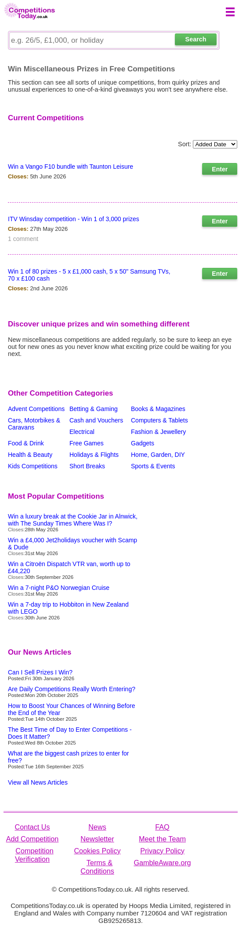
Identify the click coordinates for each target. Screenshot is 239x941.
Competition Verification (34, 855)
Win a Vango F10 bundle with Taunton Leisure (70, 166)
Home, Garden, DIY (158, 454)
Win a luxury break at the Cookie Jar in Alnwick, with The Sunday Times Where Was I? (73, 520)
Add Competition (32, 839)
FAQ (162, 827)
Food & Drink (26, 443)
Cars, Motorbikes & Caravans (34, 424)
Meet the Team (162, 839)
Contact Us (32, 827)
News (97, 827)
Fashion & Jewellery (158, 431)
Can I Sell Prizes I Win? (40, 672)
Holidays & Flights (94, 454)
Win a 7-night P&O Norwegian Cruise (58, 587)
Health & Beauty (30, 454)
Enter (220, 169)
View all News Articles (38, 782)
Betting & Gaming (93, 408)
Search (195, 39)
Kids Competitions (33, 466)
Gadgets (142, 443)
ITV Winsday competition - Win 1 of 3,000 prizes (73, 218)
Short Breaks (87, 466)
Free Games (86, 443)
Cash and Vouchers (96, 420)
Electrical (81, 431)
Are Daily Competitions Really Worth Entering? (71, 689)
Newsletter (97, 839)
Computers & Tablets (159, 420)
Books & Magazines (158, 408)
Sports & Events (153, 466)
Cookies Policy (97, 851)
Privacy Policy (162, 851)
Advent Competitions (36, 408)
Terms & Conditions (97, 867)
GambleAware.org (162, 863)
